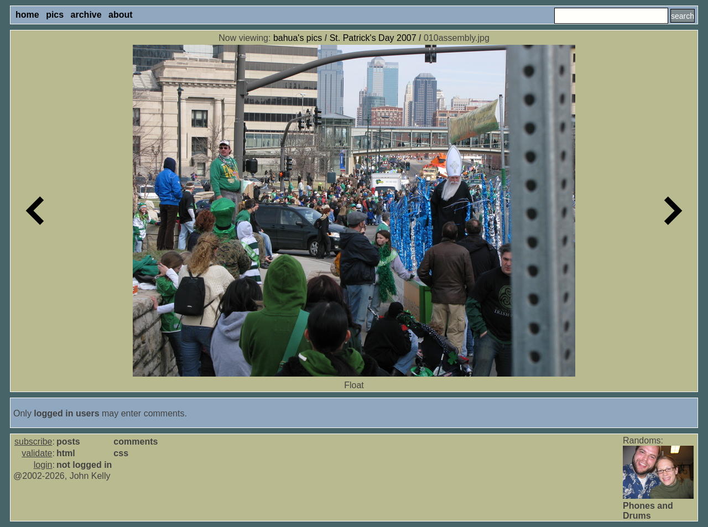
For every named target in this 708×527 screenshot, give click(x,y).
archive (86, 14)
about (120, 14)
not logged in (84, 464)
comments (135, 441)
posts (68, 441)
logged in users (66, 413)
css (120, 453)
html (65, 453)
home (27, 14)
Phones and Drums (648, 510)
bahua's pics (297, 38)
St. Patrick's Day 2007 (373, 38)
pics (55, 14)
